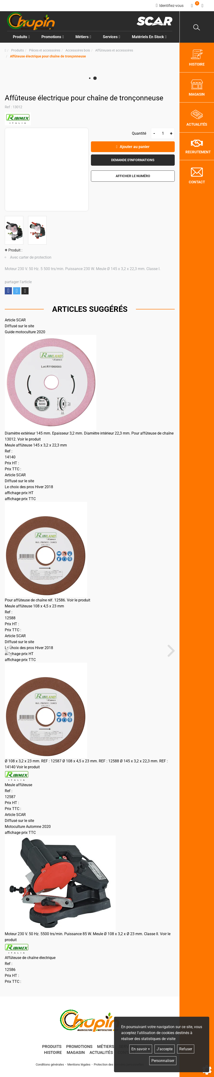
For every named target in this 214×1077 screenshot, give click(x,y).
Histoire (53, 1052)
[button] (48, 56)
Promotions (52, 37)
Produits (21, 37)
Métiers (105, 1046)
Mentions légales (78, 1064)
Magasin (76, 1052)
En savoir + (140, 1049)
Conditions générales (50, 1064)
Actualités (101, 1052)
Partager (8, 290)
